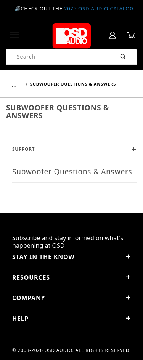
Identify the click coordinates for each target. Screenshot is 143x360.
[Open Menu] (14, 36)
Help (71, 318)
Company (71, 298)
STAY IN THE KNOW (71, 257)
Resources (71, 277)
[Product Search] (58, 56)
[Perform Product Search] (123, 56)
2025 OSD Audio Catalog (99, 8)
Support (74, 149)
